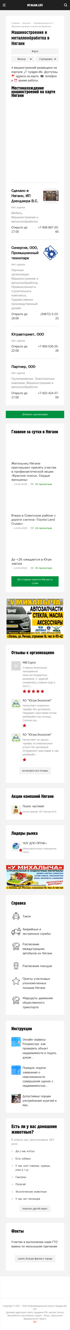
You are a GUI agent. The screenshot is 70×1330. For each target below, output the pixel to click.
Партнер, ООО (23, 367)
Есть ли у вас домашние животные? (34, 1129)
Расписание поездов (37, 966)
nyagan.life (35, 5)
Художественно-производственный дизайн (24, 304)
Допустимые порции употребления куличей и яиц (40, 1100)
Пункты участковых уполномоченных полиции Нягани (36, 983)
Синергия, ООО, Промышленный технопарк (24, 253)
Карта (35, 51)
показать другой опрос (34, 1208)
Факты (17, 1231)
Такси (27, 916)
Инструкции (21, 1029)
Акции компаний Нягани (32, 796)
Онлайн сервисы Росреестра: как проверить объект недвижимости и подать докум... (39, 1048)
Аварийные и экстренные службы (37, 931)
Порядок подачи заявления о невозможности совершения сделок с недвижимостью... (38, 1076)
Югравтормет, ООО (27, 334)
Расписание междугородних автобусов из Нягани (37, 948)
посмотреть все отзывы (35, 770)
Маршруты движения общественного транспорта (38, 1002)
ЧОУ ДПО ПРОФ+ (35, 843)
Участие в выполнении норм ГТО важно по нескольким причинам (34, 1244)
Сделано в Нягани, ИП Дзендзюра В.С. (24, 196)
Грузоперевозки (22, 378)
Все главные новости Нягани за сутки (35, 581)
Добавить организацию (35, 414)
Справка (18, 903)
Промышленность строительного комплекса (23, 291)
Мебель (16, 213)
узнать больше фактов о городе (35, 1258)
